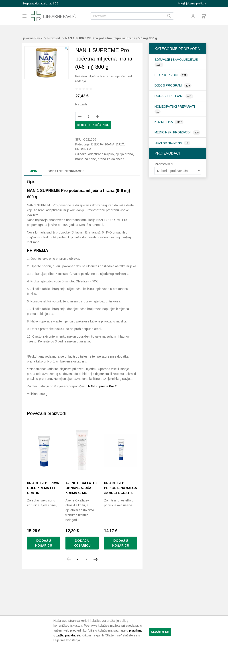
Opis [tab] (33, 171)
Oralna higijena (169, 143)
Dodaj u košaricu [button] (43, 543)
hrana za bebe (85, 159)
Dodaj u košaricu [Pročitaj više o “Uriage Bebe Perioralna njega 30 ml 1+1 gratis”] (120, 543)
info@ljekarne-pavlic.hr (192, 3)
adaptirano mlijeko (101, 154)
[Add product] (79, 116)
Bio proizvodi (167, 75)
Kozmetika (164, 122)
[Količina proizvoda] (88, 116)
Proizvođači (164, 164)
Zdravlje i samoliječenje (176, 59)
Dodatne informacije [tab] (66, 171)
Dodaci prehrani (169, 96)
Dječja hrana (102, 144)
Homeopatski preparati (175, 106)
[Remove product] (97, 116)
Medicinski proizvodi (173, 132)
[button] (67, 48)
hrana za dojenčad (111, 159)
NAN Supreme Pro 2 (102, 386)
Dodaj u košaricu (93, 125)
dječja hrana (124, 154)
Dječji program (169, 85)
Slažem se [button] (160, 632)
